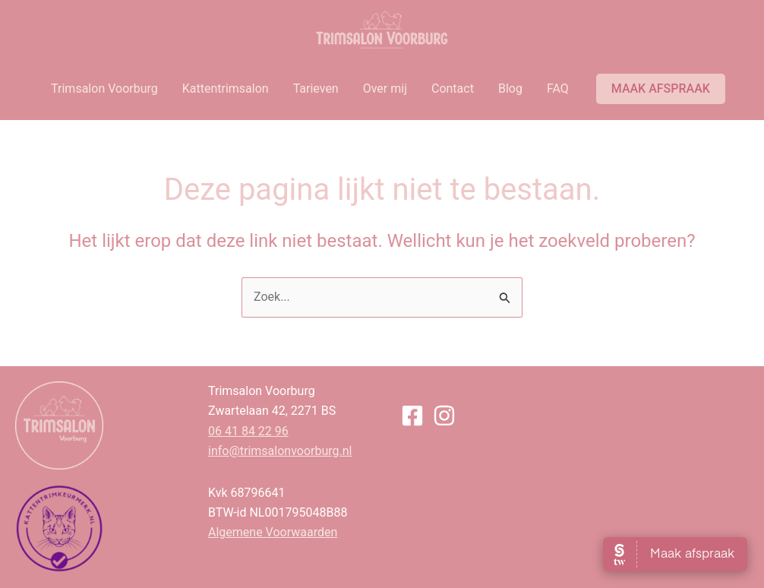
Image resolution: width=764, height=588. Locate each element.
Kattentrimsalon (225, 88)
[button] (660, 89)
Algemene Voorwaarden (272, 532)
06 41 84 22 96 (248, 431)
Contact (452, 88)
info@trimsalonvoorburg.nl (280, 451)
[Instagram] (444, 415)
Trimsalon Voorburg (104, 88)
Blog (510, 88)
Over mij (385, 88)
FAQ (558, 88)
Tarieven (316, 88)
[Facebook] (412, 415)
